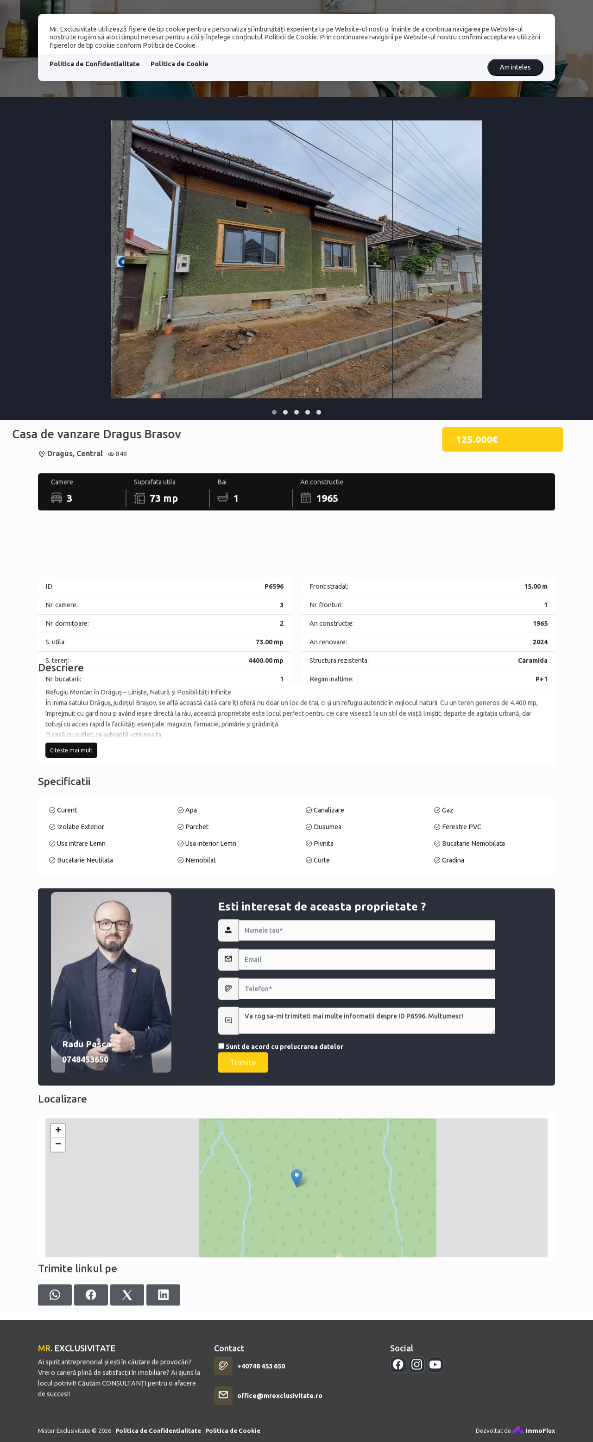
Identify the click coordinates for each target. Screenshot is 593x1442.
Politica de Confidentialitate (95, 64)
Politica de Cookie (179, 64)
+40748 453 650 (261, 1434)
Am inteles (515, 67)
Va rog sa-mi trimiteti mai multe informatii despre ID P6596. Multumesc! (367, 1124)
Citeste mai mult (71, 805)
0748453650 (85, 1163)
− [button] (58, 1233)
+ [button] (58, 1219)
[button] (274, 412)
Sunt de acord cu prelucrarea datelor (280, 1150)
